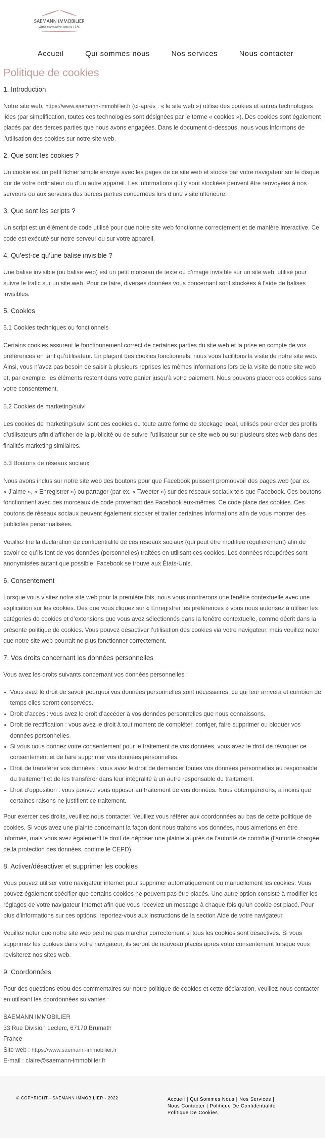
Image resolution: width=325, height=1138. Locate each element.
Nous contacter (186, 1105)
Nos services (255, 1099)
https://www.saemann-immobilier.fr (91, 106)
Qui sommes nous (212, 1099)
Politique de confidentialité (243, 1105)
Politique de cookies (193, 1112)
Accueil (176, 1099)
